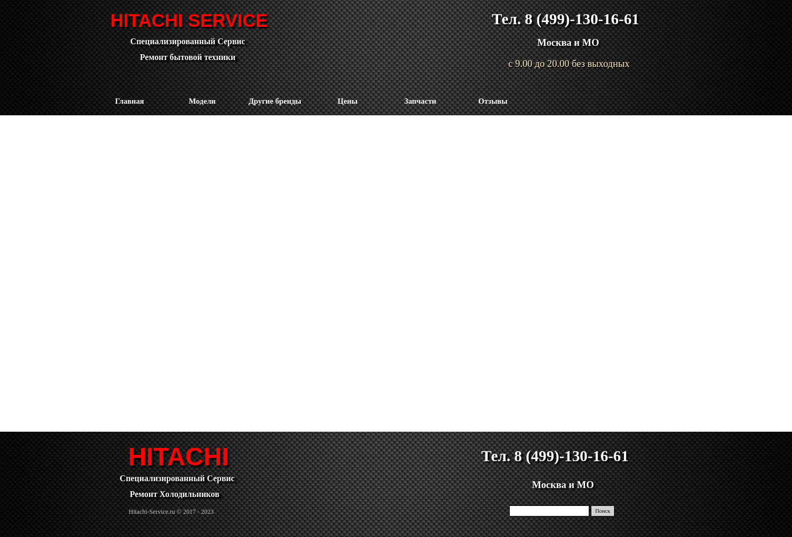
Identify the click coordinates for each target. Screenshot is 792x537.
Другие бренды (275, 101)
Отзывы (492, 101)
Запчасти (420, 101)
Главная (129, 101)
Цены (348, 101)
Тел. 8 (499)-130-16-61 (565, 19)
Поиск (602, 511)
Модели (202, 101)
